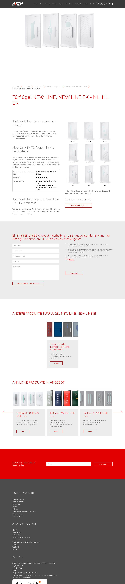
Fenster (36, 3)
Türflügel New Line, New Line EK (76, 87)
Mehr (56, 363)
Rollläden (15, 509)
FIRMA (14, 530)
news (14, 549)
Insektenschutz (17, 516)
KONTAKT (15, 545)
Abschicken (74, 273)
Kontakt (85, 3)
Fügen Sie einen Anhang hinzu (28, 284)
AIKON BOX (16, 535)
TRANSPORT (16, 532)
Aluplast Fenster (18, 499)
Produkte (47, 3)
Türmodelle (38, 87)
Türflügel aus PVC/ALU (54, 87)
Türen (41, 3)
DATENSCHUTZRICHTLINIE (21, 537)
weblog (15, 547)
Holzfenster (16, 504)
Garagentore (17, 514)
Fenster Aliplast (17, 502)
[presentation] (80, 266)
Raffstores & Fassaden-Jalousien (23, 511)
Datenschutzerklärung (73, 257)
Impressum (16, 540)
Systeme (54, 3)
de (110, 3)
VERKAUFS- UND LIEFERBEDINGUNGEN (26, 542)
